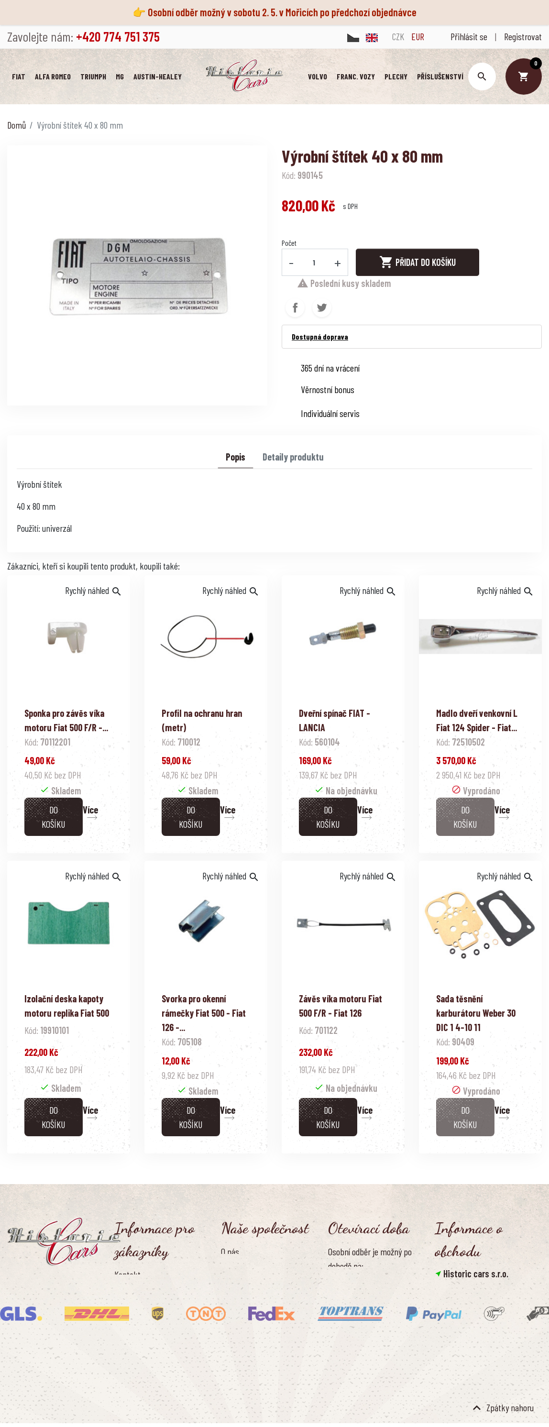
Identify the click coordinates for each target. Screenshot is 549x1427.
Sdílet (295, 310)
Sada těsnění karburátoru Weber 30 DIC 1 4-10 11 (476, 1016)
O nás (230, 1255)
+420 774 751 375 (474, 1323)
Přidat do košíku (417, 265)
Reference (131, 1357)
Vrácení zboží (135, 1309)
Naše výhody (241, 1332)
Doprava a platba (141, 1293)
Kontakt (127, 1278)
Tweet (321, 310)
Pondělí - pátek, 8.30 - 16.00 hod (379, 1361)
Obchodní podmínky (253, 1270)
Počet (289, 246)
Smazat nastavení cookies (481, 1381)
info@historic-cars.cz (483, 1338)
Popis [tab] (235, 460)
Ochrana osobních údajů (260, 1286)
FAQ (120, 1325)
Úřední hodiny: (351, 1345)
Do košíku (53, 820)
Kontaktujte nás (140, 1341)
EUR (417, 36)
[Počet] (314, 265)
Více (90, 813)
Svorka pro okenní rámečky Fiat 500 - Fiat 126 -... (204, 1016)
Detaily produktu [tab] (293, 460)
